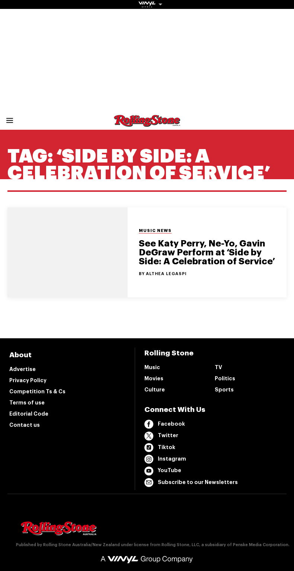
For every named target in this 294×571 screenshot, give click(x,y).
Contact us (24, 425)
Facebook (164, 424)
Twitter (161, 436)
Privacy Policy (28, 380)
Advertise (22, 369)
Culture (154, 389)
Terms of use (27, 402)
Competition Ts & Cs (37, 391)
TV (218, 367)
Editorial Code (28, 413)
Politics (225, 378)
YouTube (162, 471)
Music (152, 367)
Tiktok (159, 447)
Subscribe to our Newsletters (191, 482)
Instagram (165, 459)
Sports (224, 389)
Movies (153, 378)
